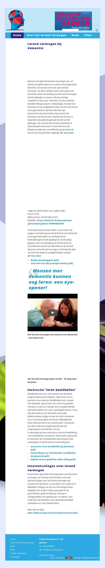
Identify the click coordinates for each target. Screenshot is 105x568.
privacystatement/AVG (90, 558)
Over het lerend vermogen (22, 542)
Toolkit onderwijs (18, 553)
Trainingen (15, 556)
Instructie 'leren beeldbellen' (52, 390)
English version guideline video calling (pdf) (53, 459)
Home (13, 539)
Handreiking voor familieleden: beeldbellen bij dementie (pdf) (53, 455)
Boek (12, 546)
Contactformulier (47, 555)
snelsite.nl (59, 558)
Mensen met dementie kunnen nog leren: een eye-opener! (51, 279)
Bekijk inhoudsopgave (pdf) (45, 260)
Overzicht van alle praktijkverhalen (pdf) (52, 263)
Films (12, 549)
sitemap (77, 558)
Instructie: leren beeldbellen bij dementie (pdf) (52, 448)
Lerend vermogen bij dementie (45, 46)
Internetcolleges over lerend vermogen (51, 468)
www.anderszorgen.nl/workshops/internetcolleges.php (56, 512)
